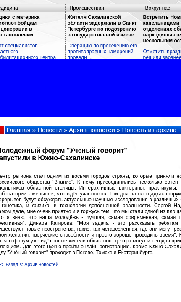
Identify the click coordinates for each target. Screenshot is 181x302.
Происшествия (87, 8)
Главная (19, 129)
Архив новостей (92, 129)
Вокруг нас (157, 8)
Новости (49, 129)
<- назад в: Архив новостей (29, 264)
